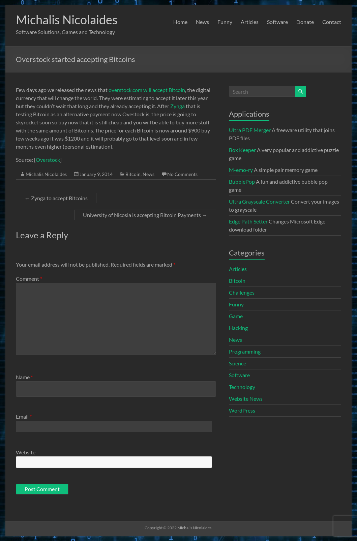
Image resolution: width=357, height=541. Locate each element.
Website (25, 452)
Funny (224, 22)
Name (24, 377)
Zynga (177, 106)
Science (237, 363)
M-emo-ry (241, 170)
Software (277, 22)
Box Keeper (242, 150)
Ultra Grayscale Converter (259, 201)
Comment (29, 278)
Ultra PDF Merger (250, 130)
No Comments (182, 174)
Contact (331, 22)
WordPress (242, 410)
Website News (246, 398)
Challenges (242, 292)
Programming (245, 351)
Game (236, 316)
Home (180, 22)
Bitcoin (133, 174)
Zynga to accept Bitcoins (56, 198)
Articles (250, 22)
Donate (305, 22)
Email (24, 416)
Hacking (238, 328)
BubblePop (242, 181)
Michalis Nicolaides (67, 19)
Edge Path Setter (248, 221)
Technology (242, 387)
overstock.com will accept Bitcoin (147, 90)
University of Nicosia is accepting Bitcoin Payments (145, 215)
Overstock (48, 159)
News (202, 22)
